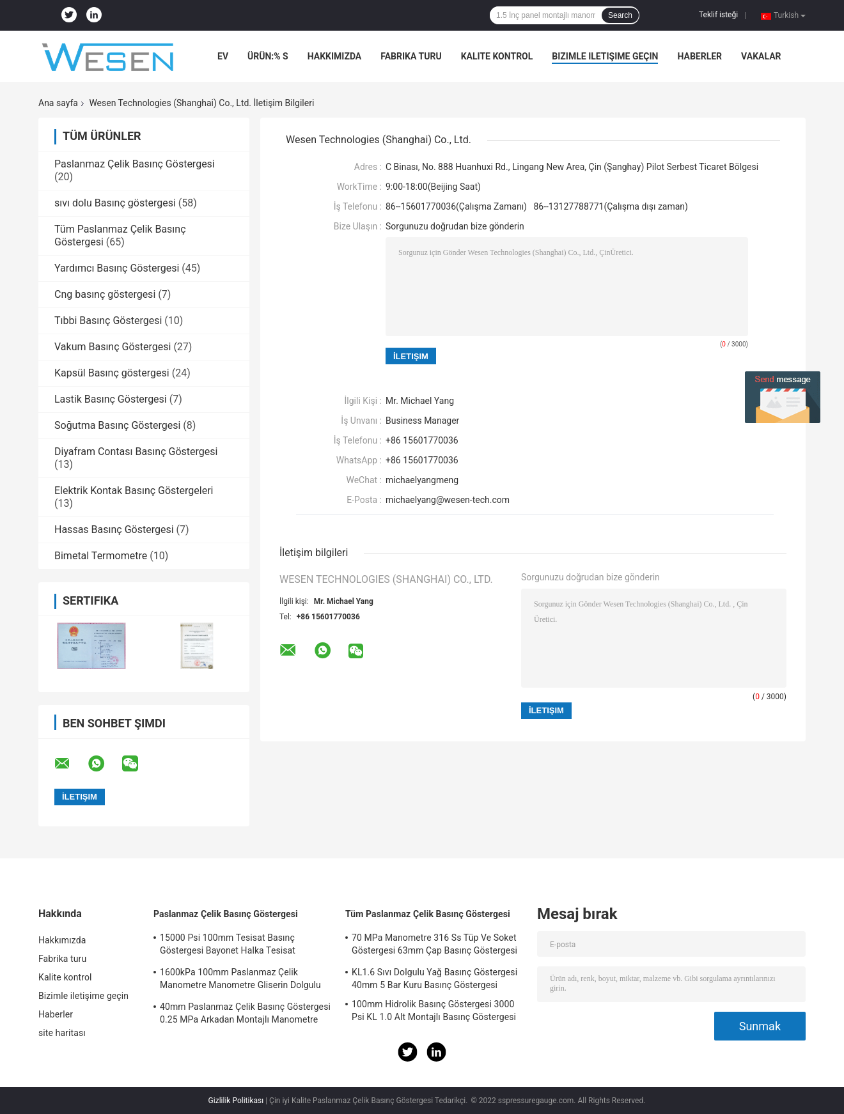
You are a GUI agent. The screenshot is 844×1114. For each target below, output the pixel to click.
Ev (222, 56)
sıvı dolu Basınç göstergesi (115, 203)
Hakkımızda (335, 56)
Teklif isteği (718, 14)
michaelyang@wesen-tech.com (448, 500)
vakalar (761, 56)
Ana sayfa (58, 103)
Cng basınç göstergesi (104, 294)
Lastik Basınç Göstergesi (110, 399)
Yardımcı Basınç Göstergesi (116, 268)
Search (620, 15)
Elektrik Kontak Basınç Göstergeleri (134, 490)
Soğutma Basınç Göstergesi (117, 425)
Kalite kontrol (497, 56)
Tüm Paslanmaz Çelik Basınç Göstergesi (427, 914)
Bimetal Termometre (100, 556)
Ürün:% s (267, 56)
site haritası (62, 1033)
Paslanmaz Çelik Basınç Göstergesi (134, 164)
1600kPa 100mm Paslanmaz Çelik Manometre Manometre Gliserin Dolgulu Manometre (240, 980)
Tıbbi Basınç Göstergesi (108, 320)
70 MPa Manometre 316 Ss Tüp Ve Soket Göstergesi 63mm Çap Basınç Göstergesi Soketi (434, 945)
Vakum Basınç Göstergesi (112, 347)
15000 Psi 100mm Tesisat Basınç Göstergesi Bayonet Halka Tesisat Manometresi (227, 945)
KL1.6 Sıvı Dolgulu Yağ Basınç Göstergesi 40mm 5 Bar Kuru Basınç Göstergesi (434, 978)
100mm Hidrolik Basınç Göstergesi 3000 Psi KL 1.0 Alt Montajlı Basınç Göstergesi (434, 1010)
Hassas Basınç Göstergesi (114, 529)
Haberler (699, 56)
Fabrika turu (410, 56)
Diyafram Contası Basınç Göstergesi (135, 451)
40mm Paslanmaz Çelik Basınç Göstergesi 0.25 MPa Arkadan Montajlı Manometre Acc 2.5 (245, 1015)
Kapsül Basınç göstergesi (111, 373)
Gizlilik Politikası (236, 1100)
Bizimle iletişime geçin (605, 56)
